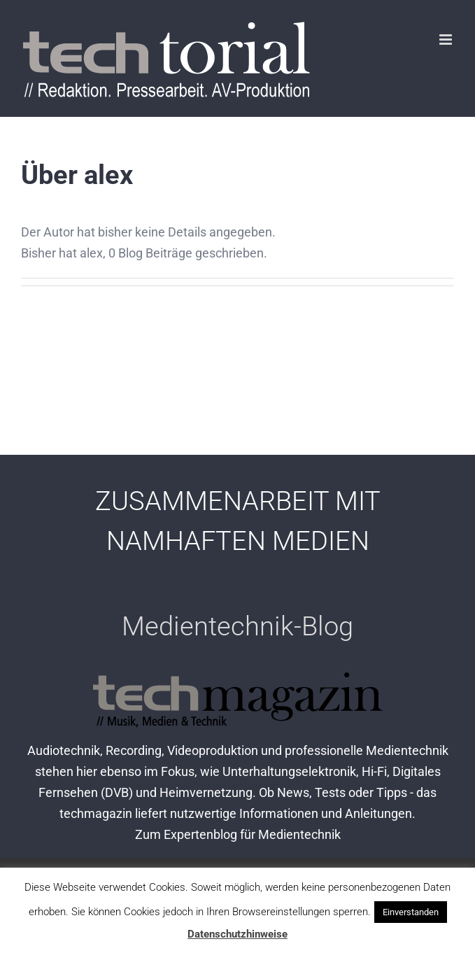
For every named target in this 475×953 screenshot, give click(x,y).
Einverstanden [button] (411, 912)
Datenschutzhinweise (237, 934)
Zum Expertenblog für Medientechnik (238, 834)
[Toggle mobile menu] (446, 39)
